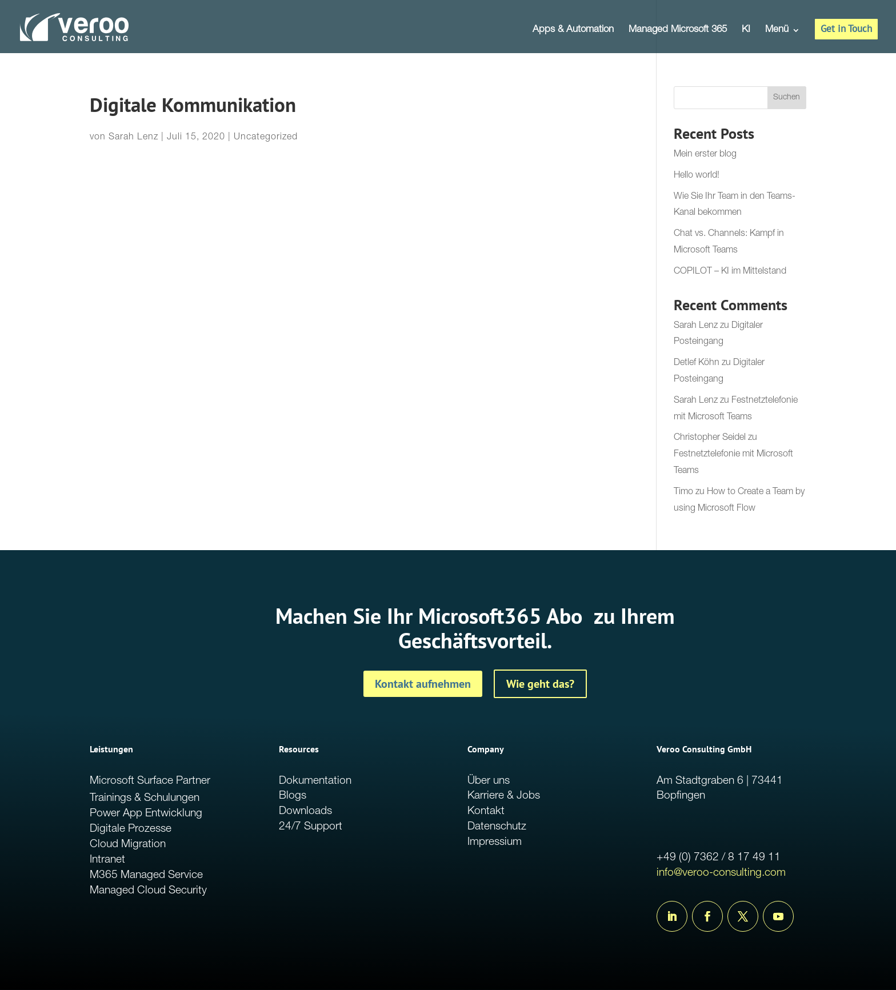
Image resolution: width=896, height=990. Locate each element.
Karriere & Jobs (503, 796)
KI (746, 30)
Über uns (488, 781)
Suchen (786, 98)
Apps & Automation (573, 30)
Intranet (107, 860)
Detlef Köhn (696, 363)
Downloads (305, 811)
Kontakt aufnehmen (423, 683)
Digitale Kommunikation (193, 105)
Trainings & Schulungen (144, 798)
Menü (777, 30)
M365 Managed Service (146, 875)
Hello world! (696, 176)
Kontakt (486, 811)
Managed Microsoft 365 (678, 30)
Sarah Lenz (133, 137)
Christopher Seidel (710, 438)
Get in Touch (846, 28)
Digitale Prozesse (130, 829)
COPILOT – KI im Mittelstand (730, 271)
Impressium (494, 842)
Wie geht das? (540, 683)
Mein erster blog (705, 154)
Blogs (292, 796)
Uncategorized (266, 137)
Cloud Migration (128, 844)
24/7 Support (310, 826)
